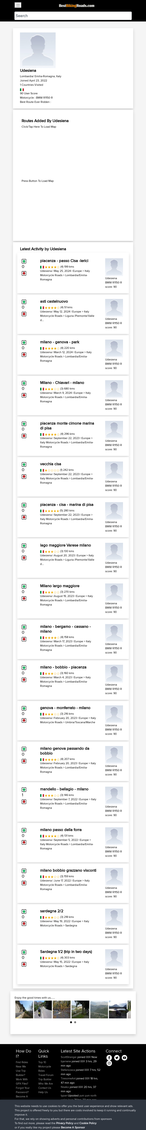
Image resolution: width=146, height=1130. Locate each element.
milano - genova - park (59, 342)
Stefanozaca (68, 1070)
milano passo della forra (61, 829)
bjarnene (66, 1061)
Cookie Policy (81, 1122)
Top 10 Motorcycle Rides (44, 1066)
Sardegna (71, 925)
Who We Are (45, 1083)
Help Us (43, 1092)
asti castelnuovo (54, 301)
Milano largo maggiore (59, 586)
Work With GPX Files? (22, 1081)
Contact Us (44, 1088)
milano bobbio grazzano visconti (68, 870)
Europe (77, 271)
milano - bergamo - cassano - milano (65, 629)
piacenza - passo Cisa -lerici (64, 260)
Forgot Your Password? (23, 1090)
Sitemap (49, 1122)
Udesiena (46, 271)
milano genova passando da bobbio (64, 750)
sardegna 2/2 (51, 911)
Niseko (65, 1087)
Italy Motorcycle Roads (54, 442)
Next (125, 1009)
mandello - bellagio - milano (64, 789)
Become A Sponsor (22, 1099)
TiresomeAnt (68, 1078)
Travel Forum (45, 1075)
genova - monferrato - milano (65, 708)
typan (64, 1095)
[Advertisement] (73, 154)
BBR (88, 1057)
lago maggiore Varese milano (65, 545)
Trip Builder (45, 1079)
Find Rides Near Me (22, 1064)
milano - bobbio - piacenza (63, 667)
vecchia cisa (50, 464)
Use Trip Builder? (21, 1073)
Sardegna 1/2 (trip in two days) (66, 951)
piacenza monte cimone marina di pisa (67, 425)
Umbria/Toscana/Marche (80, 722)
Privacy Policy (63, 1122)
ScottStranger (69, 1057)
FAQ (18, 1105)
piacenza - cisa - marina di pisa (66, 504)
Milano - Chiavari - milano (62, 382)
